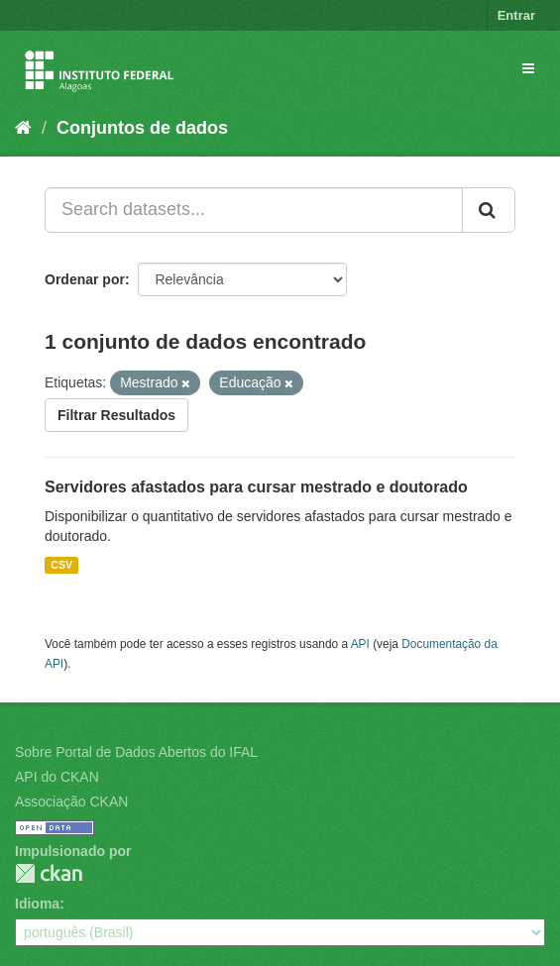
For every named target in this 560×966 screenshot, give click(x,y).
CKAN (48, 873)
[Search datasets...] (254, 210)
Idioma (37, 904)
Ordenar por (85, 279)
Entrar (516, 15)
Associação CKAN (71, 801)
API (360, 644)
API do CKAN (57, 777)
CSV (61, 565)
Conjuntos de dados (142, 128)
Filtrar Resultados (116, 415)
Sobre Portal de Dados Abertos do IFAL (136, 752)
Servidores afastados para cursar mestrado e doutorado (256, 487)
